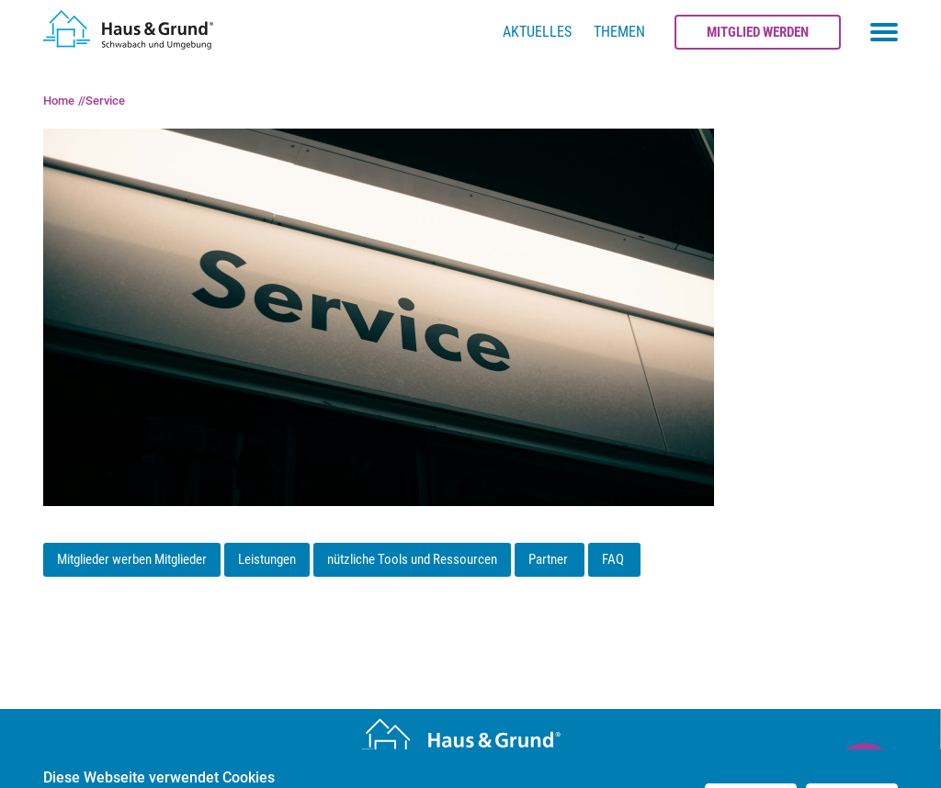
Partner (549, 559)
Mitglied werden (758, 32)
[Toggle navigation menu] (884, 32)
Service (105, 100)
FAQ (614, 559)
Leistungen (267, 559)
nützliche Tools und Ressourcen (412, 559)
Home (58, 100)
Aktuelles (537, 31)
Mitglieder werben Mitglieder (132, 559)
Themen (619, 31)
